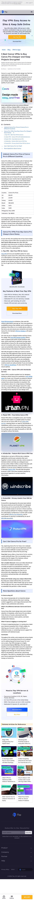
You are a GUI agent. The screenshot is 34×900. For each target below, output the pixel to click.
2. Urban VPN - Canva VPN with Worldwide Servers (17, 137)
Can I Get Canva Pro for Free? (13, 146)
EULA (12, 869)
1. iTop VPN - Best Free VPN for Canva (13, 134)
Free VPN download (7, 321)
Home (4, 50)
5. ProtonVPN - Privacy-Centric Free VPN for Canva (17, 143)
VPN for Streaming (23, 748)
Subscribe (28, 832)
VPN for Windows (20, 331)
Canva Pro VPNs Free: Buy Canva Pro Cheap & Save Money (17, 131)
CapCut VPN (11, 469)
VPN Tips (20, 729)
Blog (9, 50)
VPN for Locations (23, 786)
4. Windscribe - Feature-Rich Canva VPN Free (15, 141)
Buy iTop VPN (17, 37)
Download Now (17, 41)
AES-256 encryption (7, 518)
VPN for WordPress (10, 365)
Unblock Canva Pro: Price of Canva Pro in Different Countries (16, 128)
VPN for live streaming (16, 514)
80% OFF (27, 897)
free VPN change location (18, 337)
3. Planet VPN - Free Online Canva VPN (14, 139)
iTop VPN (4, 254)
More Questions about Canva (12, 148)
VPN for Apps (16, 50)
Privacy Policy (5, 869)
